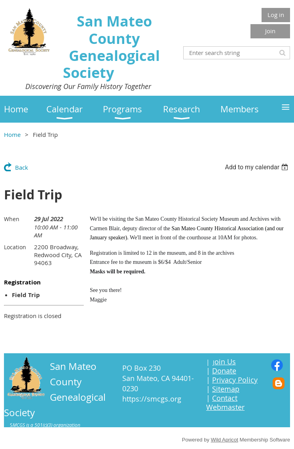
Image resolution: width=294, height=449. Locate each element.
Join (270, 31)
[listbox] (257, 167)
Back (21, 167)
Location (15, 247)
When (11, 219)
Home (12, 134)
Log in (275, 15)
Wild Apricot (224, 440)
